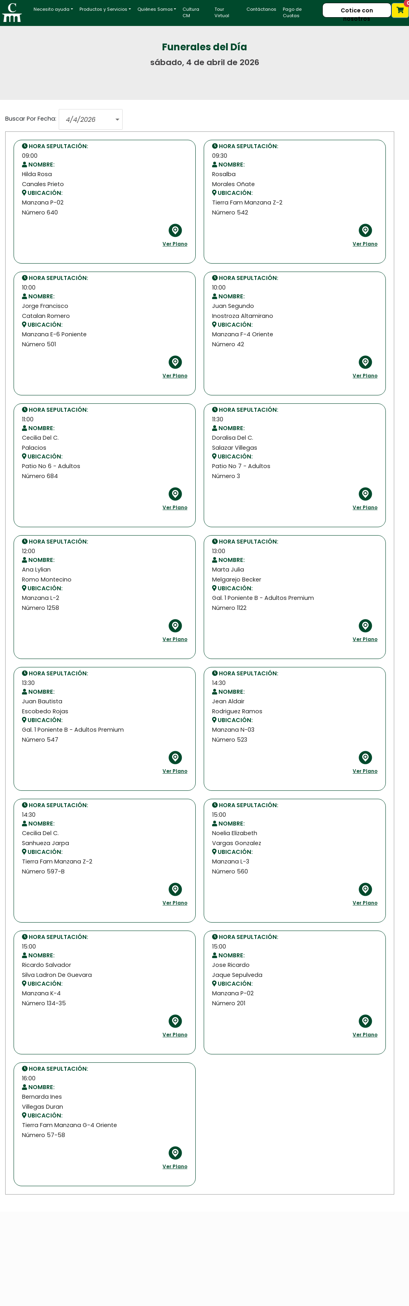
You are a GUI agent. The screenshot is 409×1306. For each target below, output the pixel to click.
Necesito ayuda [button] (51, 9)
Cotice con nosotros (357, 12)
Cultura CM (191, 12)
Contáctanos (261, 9)
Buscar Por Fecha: (30, 118)
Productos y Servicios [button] (103, 9)
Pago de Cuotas (292, 12)
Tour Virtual (221, 12)
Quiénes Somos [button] (155, 9)
